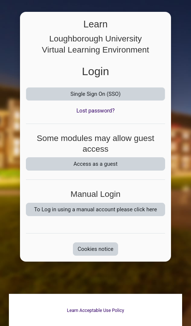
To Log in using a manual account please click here (95, 209)
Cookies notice (96, 249)
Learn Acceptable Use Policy (95, 310)
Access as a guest (96, 164)
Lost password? (95, 110)
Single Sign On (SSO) (95, 94)
